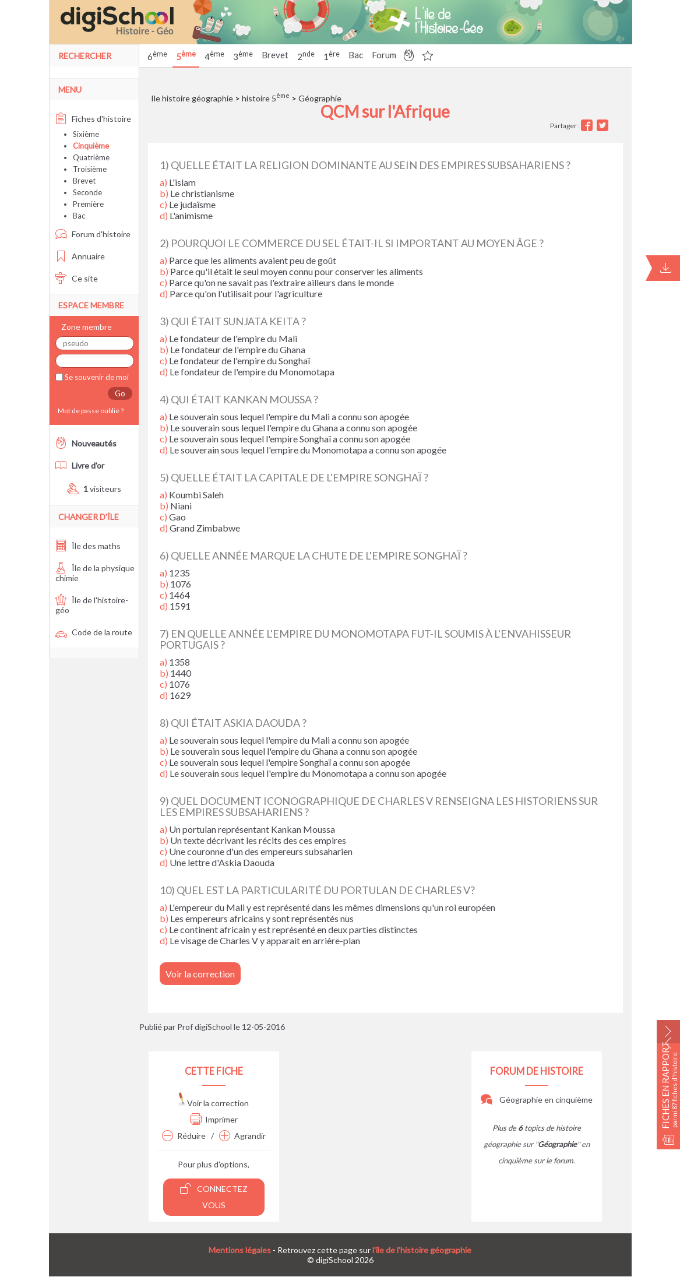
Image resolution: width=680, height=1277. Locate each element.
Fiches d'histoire (93, 119)
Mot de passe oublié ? (89, 410)
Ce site (76, 278)
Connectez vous (214, 1196)
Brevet (275, 55)
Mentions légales (240, 1250)
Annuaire (80, 256)
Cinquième (91, 145)
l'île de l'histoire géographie (421, 1250)
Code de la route (93, 632)
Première (88, 204)
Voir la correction (200, 973)
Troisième (90, 169)
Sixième (86, 134)
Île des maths (88, 546)
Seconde (87, 192)
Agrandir (242, 1136)
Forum (384, 55)
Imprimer (214, 1119)
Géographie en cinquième (537, 1099)
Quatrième (91, 157)
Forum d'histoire (93, 234)
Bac (355, 55)
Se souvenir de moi (96, 377)
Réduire (184, 1136)
